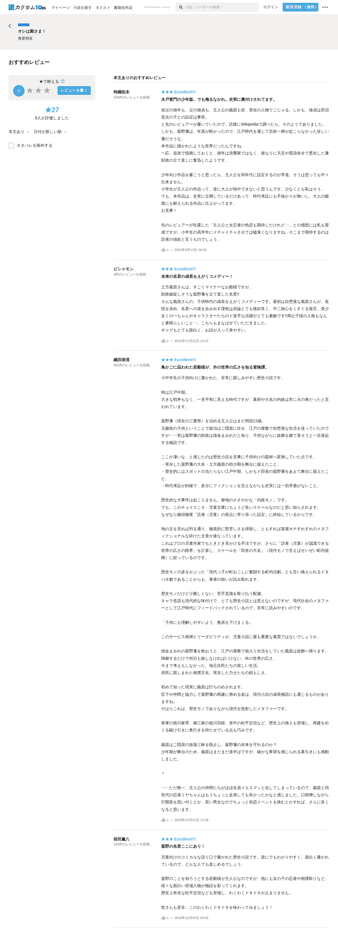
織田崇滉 (121, 359)
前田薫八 (121, 839)
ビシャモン (123, 269)
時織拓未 (121, 92)
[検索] (180, 7)
